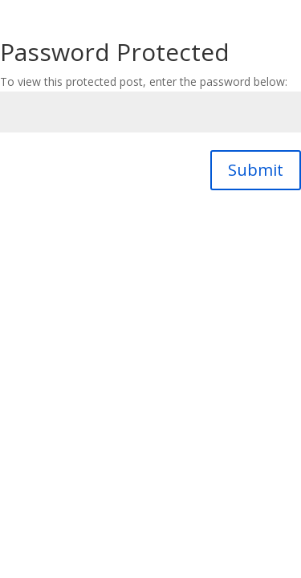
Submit (255, 170)
